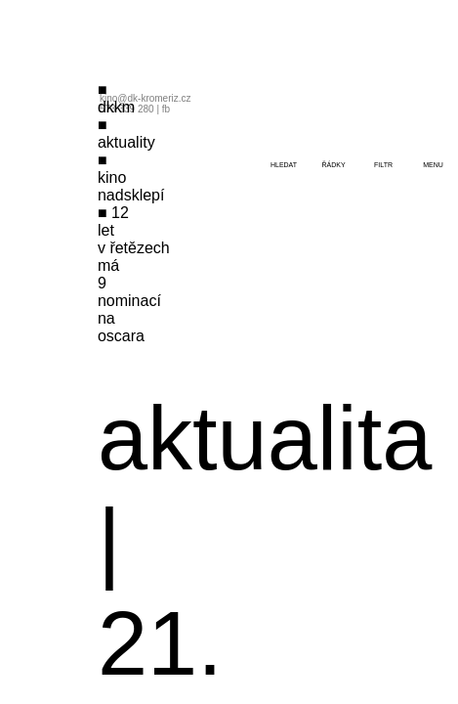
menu (433, 164)
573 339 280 (127, 109)
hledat (284, 164)
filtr (383, 164)
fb (166, 109)
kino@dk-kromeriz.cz (145, 98)
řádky (333, 164)
